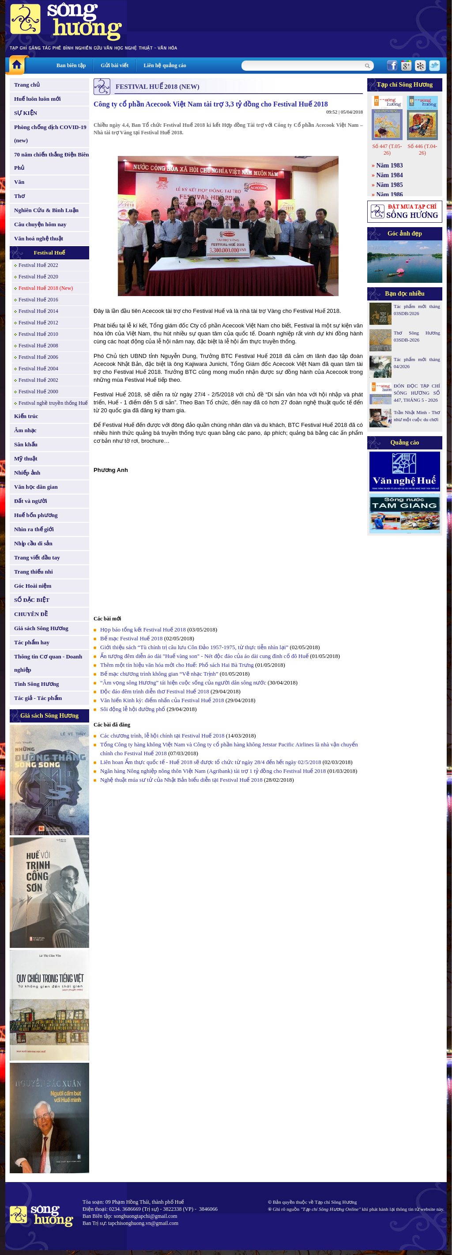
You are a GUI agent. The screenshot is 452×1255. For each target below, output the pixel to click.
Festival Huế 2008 (38, 345)
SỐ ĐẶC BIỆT (31, 600)
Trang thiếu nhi (33, 571)
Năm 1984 (390, 175)
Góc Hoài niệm (32, 585)
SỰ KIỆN (25, 113)
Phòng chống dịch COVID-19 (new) (50, 134)
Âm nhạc (25, 430)
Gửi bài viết (114, 65)
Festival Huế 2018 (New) (46, 288)
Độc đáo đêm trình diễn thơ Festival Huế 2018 (154, 691)
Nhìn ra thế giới (34, 529)
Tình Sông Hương (36, 684)
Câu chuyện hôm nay (40, 224)
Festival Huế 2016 (38, 300)
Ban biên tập (71, 65)
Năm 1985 (390, 185)
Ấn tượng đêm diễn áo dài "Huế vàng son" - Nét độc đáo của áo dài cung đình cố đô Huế (204, 656)
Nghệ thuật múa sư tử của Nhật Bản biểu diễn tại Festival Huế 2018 (182, 779)
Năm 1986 (390, 194)
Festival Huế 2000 (38, 391)
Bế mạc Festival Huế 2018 (131, 638)
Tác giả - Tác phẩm (38, 698)
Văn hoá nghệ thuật (38, 238)
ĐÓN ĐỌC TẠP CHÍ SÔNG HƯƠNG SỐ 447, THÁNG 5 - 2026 (417, 393)
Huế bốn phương (36, 515)
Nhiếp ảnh (27, 472)
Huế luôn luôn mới (37, 98)
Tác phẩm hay (31, 642)
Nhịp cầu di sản (33, 543)
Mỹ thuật (26, 458)
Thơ (19, 196)
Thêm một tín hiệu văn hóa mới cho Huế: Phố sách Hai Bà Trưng (177, 665)
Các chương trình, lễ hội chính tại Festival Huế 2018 (162, 735)
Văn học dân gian (36, 486)
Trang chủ (27, 84)
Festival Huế (49, 252)
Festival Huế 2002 (38, 380)
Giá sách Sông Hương (41, 628)
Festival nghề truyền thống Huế (53, 403)
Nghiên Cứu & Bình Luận (46, 210)
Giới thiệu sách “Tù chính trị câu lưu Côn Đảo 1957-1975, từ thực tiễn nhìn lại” (194, 647)
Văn (19, 182)
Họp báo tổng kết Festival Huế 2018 (143, 629)
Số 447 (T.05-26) (387, 149)
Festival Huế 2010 (38, 334)
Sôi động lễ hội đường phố (132, 709)
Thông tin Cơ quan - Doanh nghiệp (48, 663)
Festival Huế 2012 (38, 322)
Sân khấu (26, 444)
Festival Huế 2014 (38, 311)
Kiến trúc (26, 416)
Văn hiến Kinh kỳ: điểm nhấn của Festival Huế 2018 (162, 700)
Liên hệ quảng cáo (164, 65)
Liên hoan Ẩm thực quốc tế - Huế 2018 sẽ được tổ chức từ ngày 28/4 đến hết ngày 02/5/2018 (210, 762)
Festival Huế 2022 (38, 265)
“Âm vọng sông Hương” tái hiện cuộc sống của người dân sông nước (183, 682)
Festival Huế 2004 (38, 368)
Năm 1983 (390, 165)
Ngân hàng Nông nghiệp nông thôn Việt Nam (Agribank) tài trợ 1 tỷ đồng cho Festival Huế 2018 (214, 771)
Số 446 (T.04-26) (422, 149)
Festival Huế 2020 (38, 277)
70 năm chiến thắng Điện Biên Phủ (51, 161)
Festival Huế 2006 (38, 357)
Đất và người (30, 501)
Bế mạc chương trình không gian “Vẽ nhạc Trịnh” (159, 673)
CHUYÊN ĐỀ (31, 614)
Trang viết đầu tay (37, 557)
